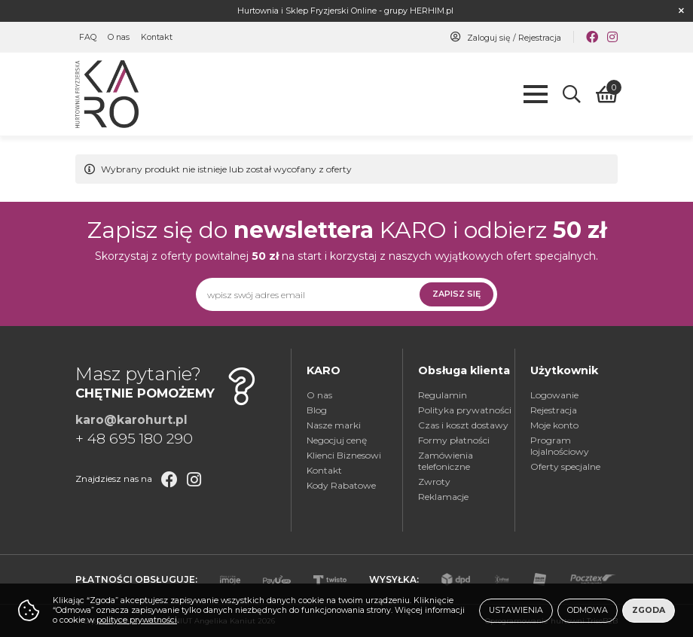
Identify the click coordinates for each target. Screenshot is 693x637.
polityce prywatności (136, 620)
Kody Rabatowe (341, 485)
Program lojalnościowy (559, 445)
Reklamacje (443, 496)
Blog (317, 410)
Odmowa (587, 610)
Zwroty (434, 481)
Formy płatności (454, 440)
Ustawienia (516, 610)
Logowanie (554, 395)
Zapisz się (456, 294)
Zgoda (648, 610)
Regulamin (442, 395)
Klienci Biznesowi (344, 455)
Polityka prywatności (464, 410)
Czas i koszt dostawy (463, 425)
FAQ (87, 37)
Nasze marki (334, 425)
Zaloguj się (489, 38)
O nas (119, 37)
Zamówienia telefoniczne (445, 461)
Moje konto (554, 425)
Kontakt (156, 37)
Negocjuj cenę (337, 440)
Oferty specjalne (565, 466)
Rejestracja (539, 38)
